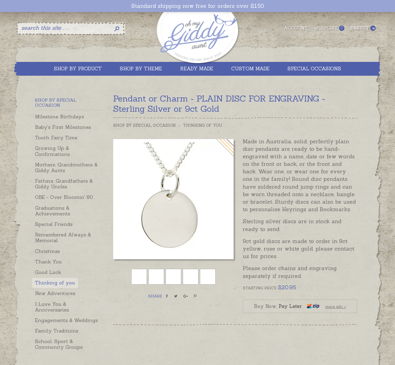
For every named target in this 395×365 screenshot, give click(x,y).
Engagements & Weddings (66, 320)
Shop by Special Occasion (144, 125)
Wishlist (329, 28)
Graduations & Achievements (52, 211)
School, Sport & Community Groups (59, 344)
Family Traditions (56, 331)
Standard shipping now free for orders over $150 (197, 6)
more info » (335, 306)
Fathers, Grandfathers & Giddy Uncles (64, 184)
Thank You (48, 262)
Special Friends (54, 224)
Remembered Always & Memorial (63, 237)
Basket (363, 28)
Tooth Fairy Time (56, 138)
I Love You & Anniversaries (52, 307)
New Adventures (55, 293)
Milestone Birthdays (59, 117)
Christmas (47, 251)
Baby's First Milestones (63, 127)
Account (296, 28)
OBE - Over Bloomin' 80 (64, 197)
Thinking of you (55, 283)
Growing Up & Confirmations (52, 151)
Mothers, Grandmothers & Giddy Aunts (66, 167)
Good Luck (48, 272)
